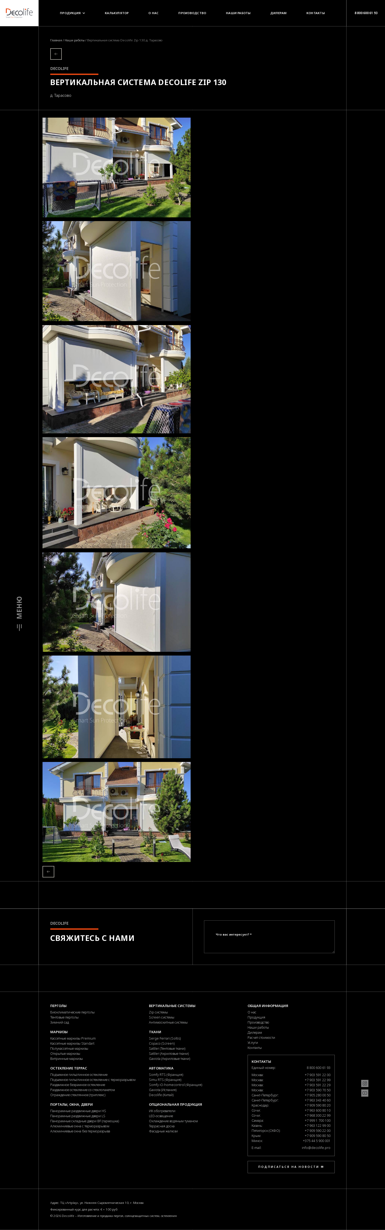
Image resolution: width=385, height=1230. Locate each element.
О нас (153, 13)
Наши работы (238, 13)
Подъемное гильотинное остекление (78, 1074)
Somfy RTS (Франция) (166, 1074)
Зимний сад (59, 1022)
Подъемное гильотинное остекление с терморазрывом (93, 1079)
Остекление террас (68, 1068)
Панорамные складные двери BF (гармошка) (84, 1121)
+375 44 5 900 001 (316, 1140)
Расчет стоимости (261, 1037)
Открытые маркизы (65, 1053)
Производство (192, 13)
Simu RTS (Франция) (165, 1079)
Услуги (253, 1042)
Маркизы (59, 1031)
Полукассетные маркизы (69, 1048)
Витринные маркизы (66, 1058)
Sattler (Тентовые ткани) (167, 1048)
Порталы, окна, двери (71, 1104)
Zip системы (158, 1012)
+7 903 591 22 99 (317, 1079)
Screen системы (161, 1017)
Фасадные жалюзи (163, 1131)
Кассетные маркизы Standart (72, 1043)
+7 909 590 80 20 (317, 1105)
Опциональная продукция (175, 1104)
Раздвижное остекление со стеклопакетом (82, 1089)
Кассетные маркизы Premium (73, 1038)
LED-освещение (161, 1115)
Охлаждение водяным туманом (173, 1121)
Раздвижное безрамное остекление (77, 1084)
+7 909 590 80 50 (317, 1135)
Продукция (72, 13)
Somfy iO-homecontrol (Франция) (175, 1084)
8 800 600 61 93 (365, 12)
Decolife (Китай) (161, 1094)
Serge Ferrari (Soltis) (165, 1038)
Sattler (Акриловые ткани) (169, 1053)
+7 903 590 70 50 (317, 1090)
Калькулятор (117, 13)
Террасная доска (162, 1126)
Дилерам (278, 13)
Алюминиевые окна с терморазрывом (79, 1126)
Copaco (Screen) (162, 1043)
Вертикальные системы (172, 1005)
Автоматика (161, 1068)
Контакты (315, 13)
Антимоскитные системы (168, 1022)
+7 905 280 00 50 (317, 1095)
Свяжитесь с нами (92, 938)
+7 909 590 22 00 (317, 1130)
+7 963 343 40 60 (317, 1100)
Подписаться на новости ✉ (291, 1167)
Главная (56, 40)
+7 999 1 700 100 (317, 1120)
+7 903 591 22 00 (317, 1074)
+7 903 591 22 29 (317, 1085)
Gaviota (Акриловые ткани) (169, 1058)
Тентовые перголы (64, 1017)
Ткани (155, 1031)
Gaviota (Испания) (162, 1089)
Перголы (58, 1005)
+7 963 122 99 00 (317, 1125)
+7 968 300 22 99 (317, 1115)
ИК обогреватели (162, 1110)
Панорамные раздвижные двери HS (78, 1110)
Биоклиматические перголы (72, 1012)
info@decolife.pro (316, 1147)
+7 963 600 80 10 (317, 1110)
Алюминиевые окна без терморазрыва (80, 1131)
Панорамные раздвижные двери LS (77, 1115)
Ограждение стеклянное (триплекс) (77, 1094)
